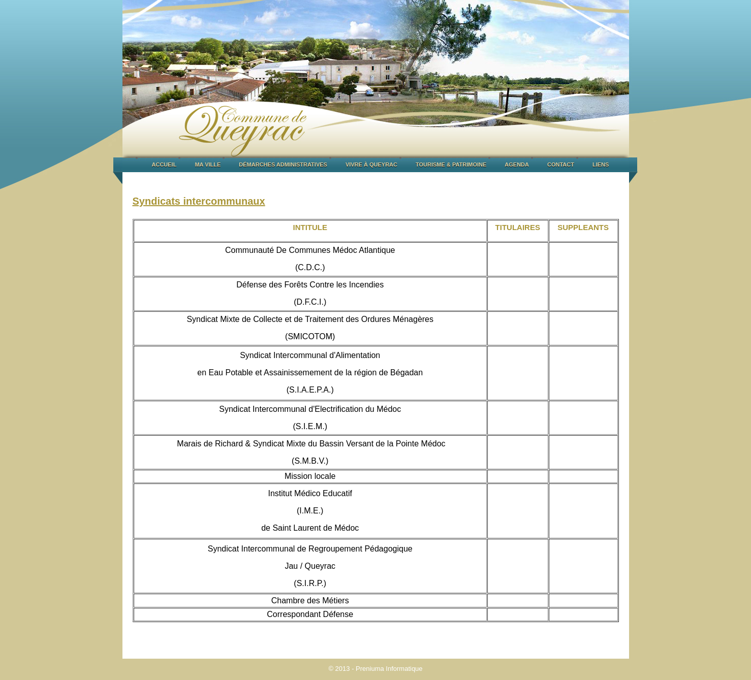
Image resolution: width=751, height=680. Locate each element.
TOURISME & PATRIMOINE (451, 164)
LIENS (600, 164)
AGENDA (517, 164)
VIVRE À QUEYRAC (371, 164)
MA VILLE (208, 164)
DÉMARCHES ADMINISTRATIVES (283, 164)
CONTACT (560, 164)
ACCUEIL (164, 164)
